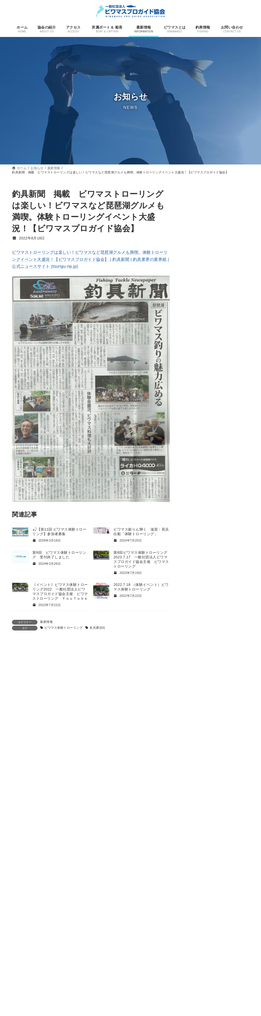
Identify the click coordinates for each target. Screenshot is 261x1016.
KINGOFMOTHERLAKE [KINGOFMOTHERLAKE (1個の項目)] (222, 711)
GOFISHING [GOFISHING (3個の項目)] (193, 711)
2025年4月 (195, 474)
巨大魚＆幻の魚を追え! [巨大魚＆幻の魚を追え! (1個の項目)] (226, 859)
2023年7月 (195, 553)
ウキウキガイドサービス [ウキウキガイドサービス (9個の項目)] (209, 733)
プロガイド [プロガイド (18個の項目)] (229, 836)
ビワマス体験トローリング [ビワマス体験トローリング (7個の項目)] (210, 814)
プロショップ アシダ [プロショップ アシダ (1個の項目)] (196, 844)
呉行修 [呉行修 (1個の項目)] (218, 852)
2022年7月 (195, 641)
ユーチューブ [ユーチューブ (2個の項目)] (223, 844)
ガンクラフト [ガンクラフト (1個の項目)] (192, 740)
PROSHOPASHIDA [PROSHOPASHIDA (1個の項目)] (195, 718)
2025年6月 (195, 455)
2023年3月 (195, 582)
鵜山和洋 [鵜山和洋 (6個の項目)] (205, 890)
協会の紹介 (105, 947)
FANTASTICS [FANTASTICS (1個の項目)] (225, 703)
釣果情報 (232, 221)
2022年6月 (195, 651)
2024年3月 (195, 504)
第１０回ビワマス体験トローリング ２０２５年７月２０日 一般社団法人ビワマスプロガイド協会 (214, 331)
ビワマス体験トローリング (63, 627)
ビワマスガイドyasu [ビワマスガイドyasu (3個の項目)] (200, 785)
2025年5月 (195, 464)
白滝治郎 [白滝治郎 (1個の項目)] (189, 875)
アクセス (103, 956)
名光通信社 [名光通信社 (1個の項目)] (204, 852)
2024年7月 (195, 494)
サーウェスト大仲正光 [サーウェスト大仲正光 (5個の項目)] (204, 754)
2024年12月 (197, 484)
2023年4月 (195, 573)
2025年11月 (197, 435)
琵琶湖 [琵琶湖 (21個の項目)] (235, 867)
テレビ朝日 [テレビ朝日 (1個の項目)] (238, 762)
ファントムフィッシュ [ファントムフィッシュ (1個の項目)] (197, 837)
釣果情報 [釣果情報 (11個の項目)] (193, 882)
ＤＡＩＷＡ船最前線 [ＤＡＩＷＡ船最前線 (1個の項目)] (229, 890)
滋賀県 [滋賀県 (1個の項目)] (219, 867)
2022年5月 (195, 661)
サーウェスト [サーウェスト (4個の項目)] (195, 747)
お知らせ (103, 973)
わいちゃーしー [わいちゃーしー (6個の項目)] (226, 718)
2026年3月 (195, 425)
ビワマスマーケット (202, 253)
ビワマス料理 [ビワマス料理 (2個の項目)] (193, 822)
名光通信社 (97, 627)
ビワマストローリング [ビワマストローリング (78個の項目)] (213, 803)
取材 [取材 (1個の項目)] (239, 844)
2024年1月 (195, 523)
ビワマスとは (106, 1000)
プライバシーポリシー (112, 1009)
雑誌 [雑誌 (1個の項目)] (236, 883)
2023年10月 (197, 543)
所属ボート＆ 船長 (110, 965)
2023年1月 (195, 602)
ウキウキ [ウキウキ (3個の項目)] (190, 726)
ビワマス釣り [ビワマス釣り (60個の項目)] (204, 828)
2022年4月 (195, 671)
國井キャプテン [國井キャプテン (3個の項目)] (196, 859)
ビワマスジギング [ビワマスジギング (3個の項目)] (198, 792)
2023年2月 (195, 592)
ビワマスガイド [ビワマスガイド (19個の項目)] (204, 778)
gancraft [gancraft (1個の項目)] (241, 703)
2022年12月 (197, 612)
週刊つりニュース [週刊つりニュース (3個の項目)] (212, 875)
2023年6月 (195, 563)
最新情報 (46, 622)
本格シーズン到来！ (202, 356)
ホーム (101, 938)
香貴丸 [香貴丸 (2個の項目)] (188, 891)
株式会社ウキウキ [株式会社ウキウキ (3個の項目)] (198, 867)
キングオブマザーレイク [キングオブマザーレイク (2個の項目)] (222, 740)
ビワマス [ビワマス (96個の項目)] (198, 769)
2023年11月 (197, 533)
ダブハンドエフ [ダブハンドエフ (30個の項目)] (206, 761)
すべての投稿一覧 (231, 369)
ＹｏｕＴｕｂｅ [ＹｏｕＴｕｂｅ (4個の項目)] (197, 898)
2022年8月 (195, 631)
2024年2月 (195, 513)
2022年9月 (195, 622)
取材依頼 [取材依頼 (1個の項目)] (189, 852)
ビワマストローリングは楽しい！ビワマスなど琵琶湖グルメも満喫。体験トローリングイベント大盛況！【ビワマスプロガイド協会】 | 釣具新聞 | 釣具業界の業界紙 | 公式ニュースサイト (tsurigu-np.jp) (90, 259)
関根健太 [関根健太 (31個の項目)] (217, 882)
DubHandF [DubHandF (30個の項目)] (198, 702)
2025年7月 (195, 445)
